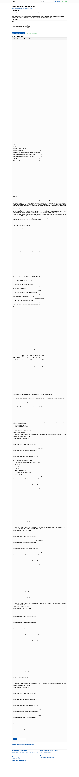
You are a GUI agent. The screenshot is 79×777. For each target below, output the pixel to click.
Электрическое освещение (55, 767)
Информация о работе (23, 744)
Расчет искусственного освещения (47, 754)
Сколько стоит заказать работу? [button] (32, 33)
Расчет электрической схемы (45, 752)
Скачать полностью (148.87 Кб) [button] (18, 33)
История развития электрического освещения (49, 750)
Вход (55, 1)
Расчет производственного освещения (19, 760)
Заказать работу (64, 1)
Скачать (33, 38)
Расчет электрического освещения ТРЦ (20, 750)
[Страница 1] (15, 739)
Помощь (58, 1)
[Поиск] (47, 1)
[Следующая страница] (23, 739)
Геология (17, 4)
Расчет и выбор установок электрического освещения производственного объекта (22, 754)
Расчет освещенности (16, 767)
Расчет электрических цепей (36, 767)
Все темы (13, 4)
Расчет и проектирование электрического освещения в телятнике (25, 752)
